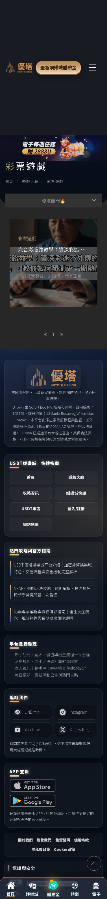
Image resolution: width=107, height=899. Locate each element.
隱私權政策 (41, 849)
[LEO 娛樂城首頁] (19, 67)
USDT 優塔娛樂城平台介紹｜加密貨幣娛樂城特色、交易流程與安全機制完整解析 (53, 568)
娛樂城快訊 (76, 493)
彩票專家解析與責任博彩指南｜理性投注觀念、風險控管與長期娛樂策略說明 (51, 615)
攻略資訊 (31, 493)
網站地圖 (31, 524)
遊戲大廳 (30, 181)
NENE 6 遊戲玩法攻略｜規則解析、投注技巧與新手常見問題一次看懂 (52, 591)
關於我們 (25, 840)
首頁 (9, 181)
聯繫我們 (44, 840)
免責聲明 (62, 840)
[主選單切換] (92, 67)
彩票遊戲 (55, 181)
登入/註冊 (76, 508)
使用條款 (81, 840)
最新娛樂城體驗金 (58, 67)
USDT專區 (30, 508)
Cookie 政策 (64, 849)
